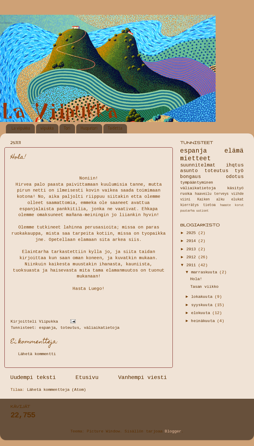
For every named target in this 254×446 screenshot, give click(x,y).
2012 (192, 257)
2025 (192, 233)
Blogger (173, 431)
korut (239, 205)
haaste (225, 205)
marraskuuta (205, 272)
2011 (192, 265)
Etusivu (87, 377)
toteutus (69, 328)
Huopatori (89, 128)
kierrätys (189, 205)
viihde (237, 194)
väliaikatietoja (101, 328)
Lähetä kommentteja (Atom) (56, 390)
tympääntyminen (196, 182)
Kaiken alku (211, 199)
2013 (192, 249)
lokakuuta (203, 297)
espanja (47, 328)
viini (185, 199)
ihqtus (235, 165)
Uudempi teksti (33, 377)
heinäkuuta (204, 321)
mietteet (195, 158)
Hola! (196, 279)
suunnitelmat (198, 165)
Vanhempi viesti (142, 377)
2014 (192, 241)
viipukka (47, 128)
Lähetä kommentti (37, 354)
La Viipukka (6, 22)
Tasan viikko (204, 287)
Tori (67, 128)
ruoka (186, 194)
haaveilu (203, 194)
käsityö (235, 188)
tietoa (209, 205)
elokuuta (201, 313)
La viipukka (21, 128)
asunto (189, 171)
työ (239, 171)
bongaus (190, 176)
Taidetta (115, 128)
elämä (234, 150)
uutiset (202, 211)
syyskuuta (203, 305)
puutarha (187, 211)
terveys (221, 194)
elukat (237, 199)
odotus (235, 176)
